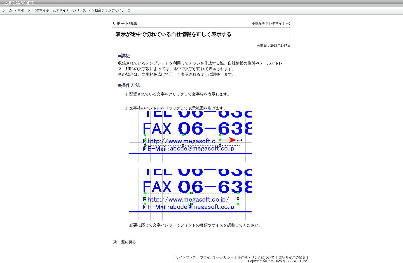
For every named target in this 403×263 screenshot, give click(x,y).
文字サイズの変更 (292, 257)
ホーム (7, 10)
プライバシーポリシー (217, 257)
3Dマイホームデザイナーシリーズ (60, 10)
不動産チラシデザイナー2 (110, 10)
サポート (24, 10)
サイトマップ (186, 257)
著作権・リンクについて (256, 257)
